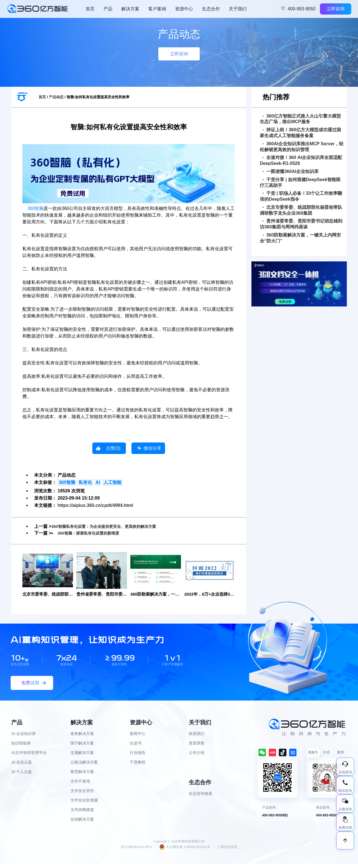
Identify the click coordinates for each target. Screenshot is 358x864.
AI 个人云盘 (21, 772)
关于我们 (238, 8)
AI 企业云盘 (21, 763)
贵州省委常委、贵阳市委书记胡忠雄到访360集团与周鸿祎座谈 (301, 224)
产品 (107, 8)
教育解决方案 (82, 772)
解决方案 (130, 8)
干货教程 (137, 763)
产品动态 (56, 97)
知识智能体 (21, 744)
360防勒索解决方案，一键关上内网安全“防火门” (300, 238)
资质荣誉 (196, 744)
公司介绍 (196, 753)
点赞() (113, 448)
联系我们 (196, 734)
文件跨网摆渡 (82, 810)
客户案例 (157, 8)
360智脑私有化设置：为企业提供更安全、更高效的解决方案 (111, 526)
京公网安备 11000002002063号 (184, 847)
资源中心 (184, 8)
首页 (90, 8)
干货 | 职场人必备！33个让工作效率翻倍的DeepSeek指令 (301, 196)
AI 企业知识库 (23, 734)
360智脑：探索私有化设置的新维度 (93, 533)
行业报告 (137, 753)
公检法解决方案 (84, 763)
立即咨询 (336, 8)
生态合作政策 (200, 794)
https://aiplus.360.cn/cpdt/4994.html (95, 505)
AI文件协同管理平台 (29, 753)
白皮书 (136, 744)
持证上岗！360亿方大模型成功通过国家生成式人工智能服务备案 (300, 132)
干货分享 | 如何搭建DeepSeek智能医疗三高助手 (300, 182)
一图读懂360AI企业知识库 (291, 171)
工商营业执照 (227, 847)
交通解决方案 (82, 753)
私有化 (85, 482)
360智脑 (35, 208)
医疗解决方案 (82, 744)
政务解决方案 (82, 734)
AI (98, 482)
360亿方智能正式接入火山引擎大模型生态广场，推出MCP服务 (300, 119)
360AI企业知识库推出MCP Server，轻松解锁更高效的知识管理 (301, 146)
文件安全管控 (82, 791)
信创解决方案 (82, 820)
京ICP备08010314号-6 (136, 847)
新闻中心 (137, 734)
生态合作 (211, 8)
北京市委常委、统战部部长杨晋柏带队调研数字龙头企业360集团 (301, 210)
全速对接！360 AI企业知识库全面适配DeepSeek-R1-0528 (301, 160)
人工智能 (112, 482)
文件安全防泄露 (84, 801)
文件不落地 (80, 782)
